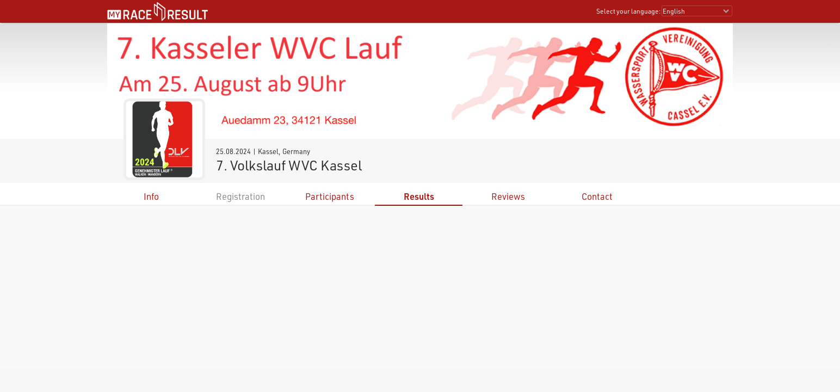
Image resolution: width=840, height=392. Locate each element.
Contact (597, 196)
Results (419, 196)
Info (151, 196)
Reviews (508, 196)
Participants (329, 196)
